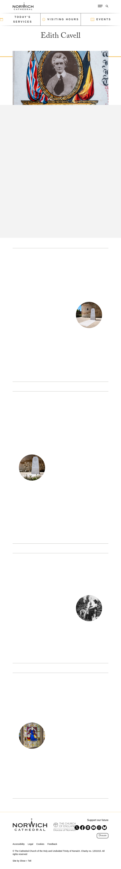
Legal (30, 844)
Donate (103, 835)
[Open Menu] (100, 6)
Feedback (52, 844)
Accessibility (19, 844)
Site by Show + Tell (22, 861)
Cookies (40, 844)
